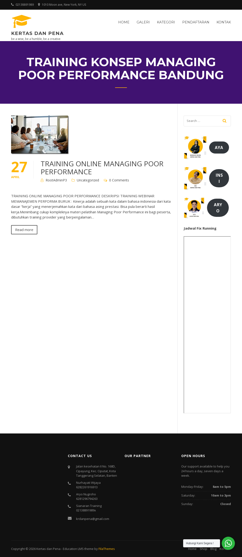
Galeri (143, 22)
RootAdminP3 (56, 180)
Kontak (223, 22)
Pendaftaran (195, 22)
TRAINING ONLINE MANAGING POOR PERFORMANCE (102, 167)
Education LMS (73, 549)
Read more (24, 229)
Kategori (166, 22)
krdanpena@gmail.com (92, 519)
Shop (203, 549)
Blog (213, 549)
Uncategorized (88, 180)
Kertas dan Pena (37, 33)
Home (124, 22)
